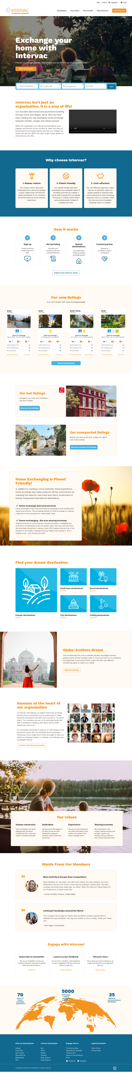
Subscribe (31, 970)
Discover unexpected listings (84, 447)
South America (46, 1068)
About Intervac (20, 1063)
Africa (43, 1059)
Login (123, 2)
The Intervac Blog (72, 1056)
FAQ (16, 1068)
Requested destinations (12, 354)
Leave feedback (66, 970)
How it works (19, 1061)
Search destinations (66, 363)
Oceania (43, 1063)
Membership (19, 1066)
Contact (104, 2)
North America (45, 1066)
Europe (43, 1061)
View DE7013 (27, 354)
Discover (18, 616)
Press (68, 1066)
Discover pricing (72, 669)
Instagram (81, 1069)
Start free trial (119, 11)
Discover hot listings (30, 408)
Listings (17, 1056)
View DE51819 (121, 354)
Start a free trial (27, 69)
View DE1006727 (89, 354)
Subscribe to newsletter (74, 1059)
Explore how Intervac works (66, 273)
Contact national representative (32, 746)
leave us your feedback (74, 1063)
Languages (114, 2)
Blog (98, 2)
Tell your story (100, 970)
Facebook (70, 1069)
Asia (42, 1056)
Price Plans (19, 1059)
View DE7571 (58, 354)
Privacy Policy (96, 1059)
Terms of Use (95, 1056)
